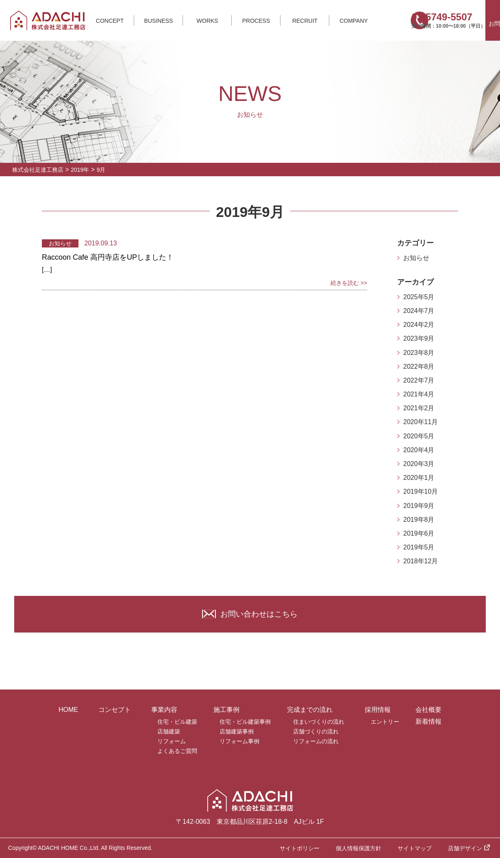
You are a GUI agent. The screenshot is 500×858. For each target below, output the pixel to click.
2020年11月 (420, 421)
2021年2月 (419, 408)
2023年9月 (419, 338)
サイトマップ (415, 848)
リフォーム (171, 741)
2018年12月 (420, 561)
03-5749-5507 (440, 16)
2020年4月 (419, 450)
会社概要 (428, 709)
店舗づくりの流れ (316, 731)
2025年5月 (419, 296)
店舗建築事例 (237, 731)
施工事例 (226, 709)
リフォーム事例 (239, 741)
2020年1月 (419, 477)
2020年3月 (419, 463)
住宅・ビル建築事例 (245, 721)
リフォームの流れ (316, 741)
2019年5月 (419, 547)
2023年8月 (419, 352)
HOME (68, 709)
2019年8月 (419, 519)
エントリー (385, 721)
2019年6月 (419, 533)
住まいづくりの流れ (318, 721)
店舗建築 (168, 731)
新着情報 (428, 721)
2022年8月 (419, 366)
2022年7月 (419, 380)
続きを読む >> (348, 283)
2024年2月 (419, 324)
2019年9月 (419, 505)
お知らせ (416, 257)
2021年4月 (419, 394)
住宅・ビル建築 (177, 721)
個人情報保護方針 (358, 848)
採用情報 (378, 709)
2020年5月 (419, 436)
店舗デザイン (465, 848)
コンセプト (114, 709)
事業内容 (164, 709)
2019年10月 (420, 491)
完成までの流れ (310, 709)
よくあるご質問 (177, 751)
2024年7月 (419, 310)
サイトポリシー (300, 848)
